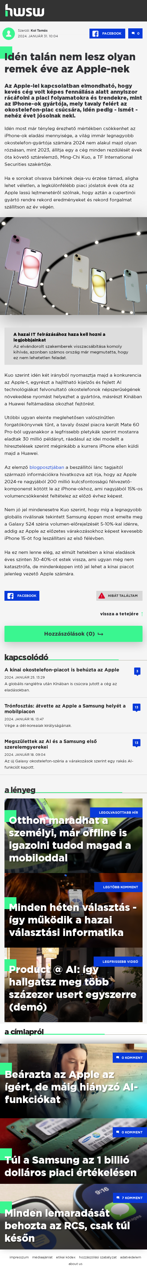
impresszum (19, 1257)
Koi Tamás (39, 30)
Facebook (107, 34)
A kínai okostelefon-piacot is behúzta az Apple (61, 670)
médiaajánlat (42, 1257)
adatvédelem (130, 1257)
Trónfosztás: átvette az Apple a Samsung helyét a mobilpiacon (65, 709)
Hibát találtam (118, 595)
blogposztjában (47, 467)
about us (75, 1264)
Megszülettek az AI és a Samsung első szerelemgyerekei (50, 744)
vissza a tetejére (119, 614)
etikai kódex (65, 1257)
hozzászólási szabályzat (98, 1257)
